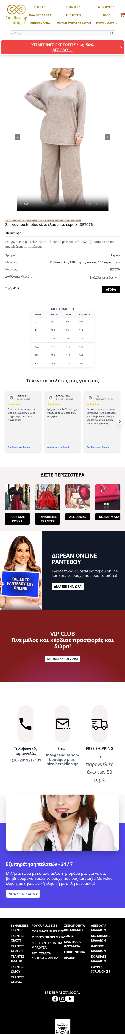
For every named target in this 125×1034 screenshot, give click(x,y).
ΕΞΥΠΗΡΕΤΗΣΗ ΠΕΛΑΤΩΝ (73, 23)
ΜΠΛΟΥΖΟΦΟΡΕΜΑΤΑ (48, 937)
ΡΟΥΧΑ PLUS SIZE (44, 925)
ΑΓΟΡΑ (111, 289)
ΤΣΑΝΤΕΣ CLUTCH (17, 948)
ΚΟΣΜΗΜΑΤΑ (107, 23)
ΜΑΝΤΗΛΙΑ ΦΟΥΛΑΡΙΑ (72, 943)
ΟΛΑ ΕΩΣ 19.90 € (40, 15)
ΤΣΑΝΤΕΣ (74, 7)
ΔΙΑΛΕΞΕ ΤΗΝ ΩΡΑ (67, 586)
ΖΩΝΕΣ (69, 936)
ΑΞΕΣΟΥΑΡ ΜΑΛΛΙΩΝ (98, 927)
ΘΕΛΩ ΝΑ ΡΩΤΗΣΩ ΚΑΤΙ (23, 893)
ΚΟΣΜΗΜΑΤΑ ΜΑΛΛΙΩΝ (101, 938)
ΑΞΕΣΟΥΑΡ (107, 7)
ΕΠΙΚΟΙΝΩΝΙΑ (40, 23)
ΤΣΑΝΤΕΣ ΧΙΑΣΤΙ (17, 938)
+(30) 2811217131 (25, 760)
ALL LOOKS (77, 517)
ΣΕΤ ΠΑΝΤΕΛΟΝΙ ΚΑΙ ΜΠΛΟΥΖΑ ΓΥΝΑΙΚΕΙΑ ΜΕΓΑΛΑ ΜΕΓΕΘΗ (43, 220)
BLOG (107, 15)
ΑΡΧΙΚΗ (69, 958)
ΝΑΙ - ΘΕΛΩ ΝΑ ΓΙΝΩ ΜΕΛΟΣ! (62, 658)
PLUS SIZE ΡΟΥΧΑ (17, 519)
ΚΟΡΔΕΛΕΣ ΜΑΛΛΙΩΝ (98, 958)
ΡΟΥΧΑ (40, 7)
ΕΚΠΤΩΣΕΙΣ (73, 15)
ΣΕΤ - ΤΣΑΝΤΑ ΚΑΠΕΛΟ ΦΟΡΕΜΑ (45, 955)
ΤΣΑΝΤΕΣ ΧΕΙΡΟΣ (17, 979)
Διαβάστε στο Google (19, 446)
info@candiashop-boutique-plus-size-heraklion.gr (62, 759)
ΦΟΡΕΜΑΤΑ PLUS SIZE (48, 931)
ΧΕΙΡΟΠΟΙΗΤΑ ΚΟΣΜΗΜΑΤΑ (74, 927)
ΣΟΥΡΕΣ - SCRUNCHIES (100, 969)
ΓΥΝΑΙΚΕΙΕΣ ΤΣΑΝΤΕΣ (48, 519)
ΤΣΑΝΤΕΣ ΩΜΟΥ (17, 969)
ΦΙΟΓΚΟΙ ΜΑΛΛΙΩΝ (98, 948)
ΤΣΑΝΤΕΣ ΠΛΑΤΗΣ (17, 958)
